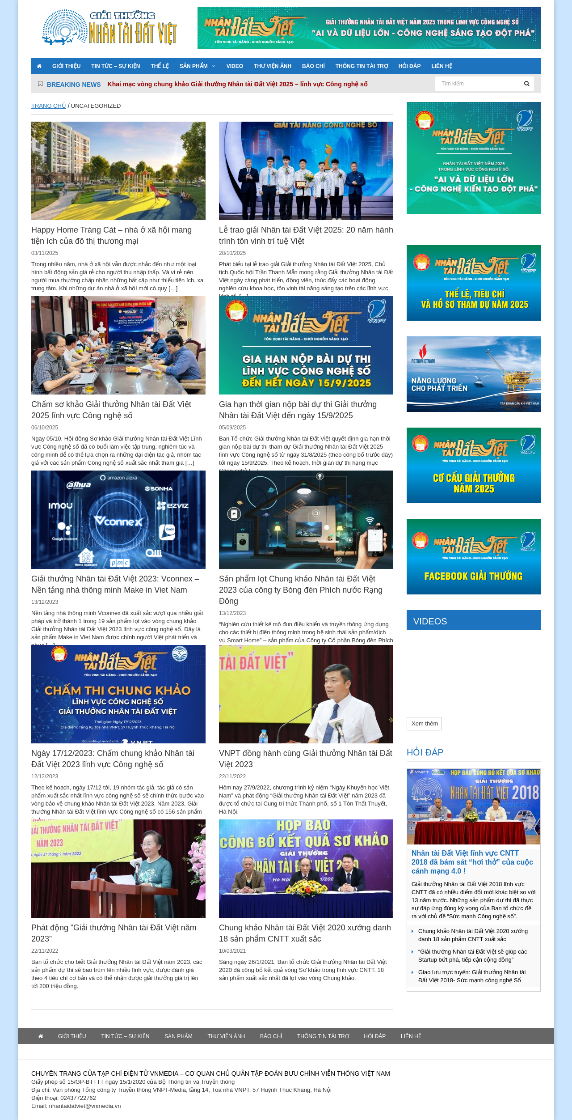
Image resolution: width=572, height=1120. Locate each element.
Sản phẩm (194, 66)
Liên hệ (441, 66)
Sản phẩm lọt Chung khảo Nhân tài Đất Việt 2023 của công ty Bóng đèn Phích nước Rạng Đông (301, 590)
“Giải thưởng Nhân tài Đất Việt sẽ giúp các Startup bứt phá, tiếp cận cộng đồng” (472, 955)
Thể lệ (160, 66)
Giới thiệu (66, 66)
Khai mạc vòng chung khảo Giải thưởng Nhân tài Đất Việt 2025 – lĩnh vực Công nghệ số (237, 84)
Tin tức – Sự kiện (115, 66)
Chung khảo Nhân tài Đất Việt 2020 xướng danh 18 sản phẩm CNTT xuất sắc (473, 935)
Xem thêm (425, 723)
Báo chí (313, 66)
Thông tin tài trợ (362, 66)
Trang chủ (48, 105)
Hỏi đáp (410, 66)
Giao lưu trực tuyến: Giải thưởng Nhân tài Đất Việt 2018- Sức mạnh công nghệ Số (472, 976)
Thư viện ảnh (272, 66)
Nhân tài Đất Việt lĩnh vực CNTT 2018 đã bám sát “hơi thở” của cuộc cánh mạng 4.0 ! (472, 862)
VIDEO (235, 66)
